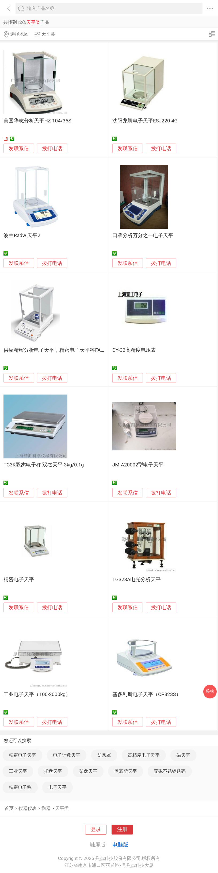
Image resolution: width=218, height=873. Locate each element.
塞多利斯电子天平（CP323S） (146, 694)
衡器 (46, 808)
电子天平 (57, 787)
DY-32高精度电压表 (134, 350)
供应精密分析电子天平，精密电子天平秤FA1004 (57, 350)
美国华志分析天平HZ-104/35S (37, 121)
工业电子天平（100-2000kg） (37, 694)
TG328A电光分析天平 (136, 579)
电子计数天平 (66, 755)
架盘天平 (88, 771)
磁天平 (183, 755)
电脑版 (120, 844)
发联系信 (19, 149)
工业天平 (18, 771)
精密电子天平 (18, 579)
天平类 (62, 808)
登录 (96, 829)
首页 (9, 808)
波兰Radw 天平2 (21, 235)
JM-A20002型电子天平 (138, 465)
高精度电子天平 (144, 755)
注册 (122, 829)
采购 (210, 691)
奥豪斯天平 (125, 771)
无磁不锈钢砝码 (170, 771)
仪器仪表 (27, 808)
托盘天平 (53, 771)
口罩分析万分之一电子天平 (142, 235)
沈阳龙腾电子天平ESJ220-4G (145, 121)
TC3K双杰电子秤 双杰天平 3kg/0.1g (43, 465)
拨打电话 (52, 148)
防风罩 (104, 755)
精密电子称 (20, 787)
